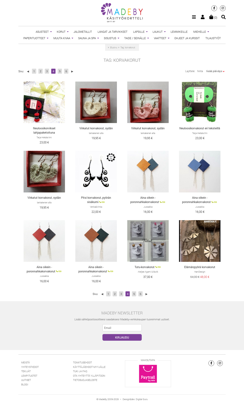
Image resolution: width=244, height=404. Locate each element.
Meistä (25, 362)
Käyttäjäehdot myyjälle (89, 367)
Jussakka (148, 206)
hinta (200, 71)
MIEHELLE (199, 31)
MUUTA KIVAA (61, 38)
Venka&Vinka (96, 206)
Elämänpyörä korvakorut (199, 267)
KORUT (61, 31)
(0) (213, 17)
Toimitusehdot (82, 362)
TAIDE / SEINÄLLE (135, 38)
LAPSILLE (139, 31)
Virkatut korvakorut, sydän (96, 128)
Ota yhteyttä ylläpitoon (89, 375)
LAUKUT (158, 31)
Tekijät (26, 371)
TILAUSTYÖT (213, 38)
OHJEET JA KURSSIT (187, 38)
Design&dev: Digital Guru (135, 399)
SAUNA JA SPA (87, 38)
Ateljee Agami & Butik (148, 271)
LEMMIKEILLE (179, 31)
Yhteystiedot (30, 367)
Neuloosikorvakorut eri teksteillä (199, 128)
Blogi (24, 384)
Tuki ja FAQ (80, 371)
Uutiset (26, 380)
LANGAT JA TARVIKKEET (112, 31)
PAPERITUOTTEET (34, 38)
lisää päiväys (214, 71)
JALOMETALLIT (83, 31)
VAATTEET (160, 38)
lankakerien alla (96, 133)
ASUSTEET (42, 31)
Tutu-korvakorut (145, 267)
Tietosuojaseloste (85, 380)
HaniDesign (199, 271)
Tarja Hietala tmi (44, 137)
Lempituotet (29, 375)
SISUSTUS (110, 38)
